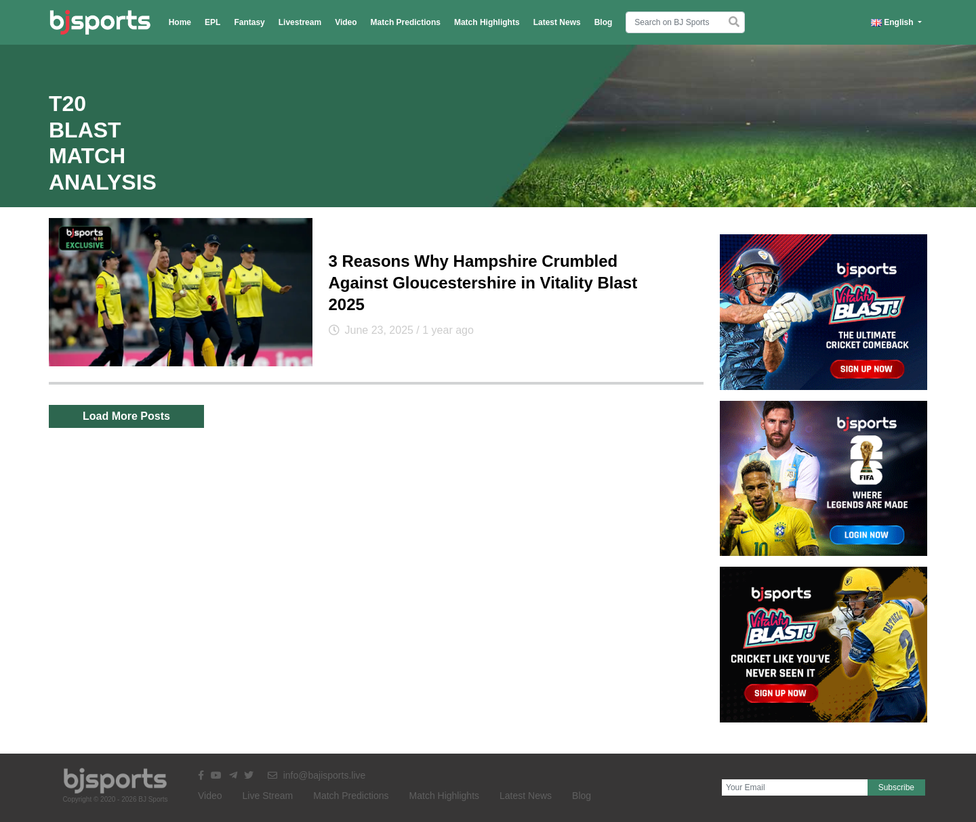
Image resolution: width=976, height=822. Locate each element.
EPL (212, 22)
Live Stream (268, 795)
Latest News (557, 22)
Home (180, 22)
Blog (603, 22)
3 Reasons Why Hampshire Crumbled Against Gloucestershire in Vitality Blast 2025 (483, 282)
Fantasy (249, 22)
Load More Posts (126, 416)
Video (346, 22)
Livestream (300, 22)
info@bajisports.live (317, 775)
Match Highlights (487, 22)
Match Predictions (406, 22)
